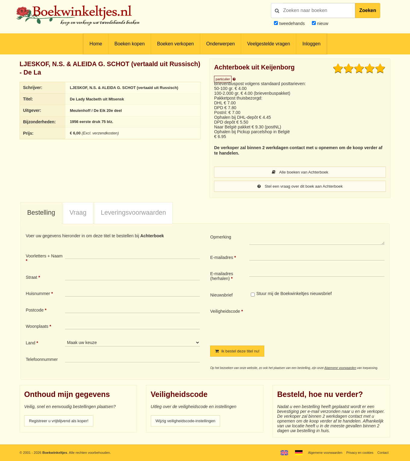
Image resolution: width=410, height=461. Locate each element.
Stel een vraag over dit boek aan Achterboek (300, 186)
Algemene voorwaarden (340, 368)
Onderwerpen (220, 43)
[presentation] (299, 322)
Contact (382, 452)
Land (30, 343)
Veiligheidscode (225, 311)
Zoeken (367, 10)
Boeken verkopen (175, 43)
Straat (31, 277)
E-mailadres (221, 258)
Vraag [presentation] (78, 213)
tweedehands (292, 23)
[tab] (41, 214)
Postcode (34, 310)
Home (95, 43)
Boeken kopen (129, 43)
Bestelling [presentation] (41, 213)
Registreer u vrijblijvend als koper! (61, 422)
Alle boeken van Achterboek (300, 172)
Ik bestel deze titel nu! (239, 351)
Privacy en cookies (358, 452)
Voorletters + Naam (44, 256)
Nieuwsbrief (221, 295)
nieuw (322, 23)
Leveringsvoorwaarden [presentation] (133, 213)
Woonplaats (37, 326)
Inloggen (311, 43)
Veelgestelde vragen (268, 43)
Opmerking (220, 237)
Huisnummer (38, 294)
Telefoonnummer (41, 360)
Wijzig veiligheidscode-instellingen (188, 422)
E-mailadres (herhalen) (221, 276)
